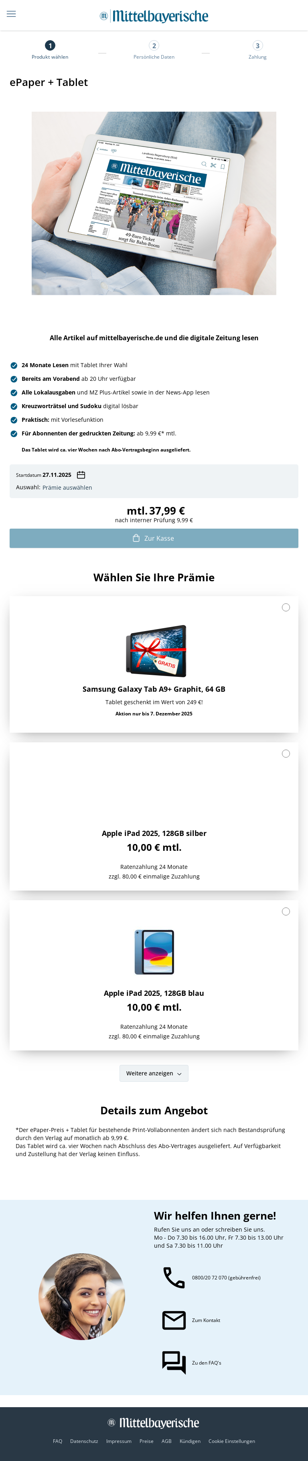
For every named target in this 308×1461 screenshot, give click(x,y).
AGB (167, 1441)
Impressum (119, 1441)
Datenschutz (84, 1441)
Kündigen (190, 1441)
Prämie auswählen (67, 487)
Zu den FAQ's (206, 1363)
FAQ (57, 1441)
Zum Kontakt (206, 1320)
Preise (147, 1441)
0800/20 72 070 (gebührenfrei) (226, 1278)
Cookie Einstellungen (232, 1441)
